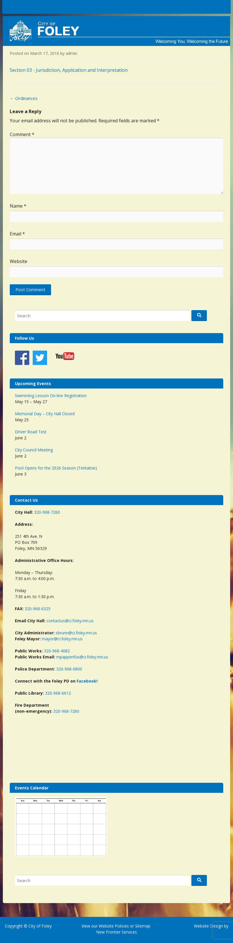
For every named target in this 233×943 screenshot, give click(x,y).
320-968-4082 (57, 651)
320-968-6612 (58, 693)
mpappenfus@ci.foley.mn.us (82, 657)
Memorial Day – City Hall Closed (45, 413)
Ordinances (24, 98)
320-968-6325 (38, 608)
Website (18, 261)
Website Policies (114, 926)
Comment (22, 134)
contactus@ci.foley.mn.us (70, 620)
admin (71, 53)
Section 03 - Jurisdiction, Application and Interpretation (69, 70)
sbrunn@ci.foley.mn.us (76, 632)
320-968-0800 (69, 669)
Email (17, 234)
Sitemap (142, 926)
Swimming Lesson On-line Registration (51, 395)
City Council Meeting (34, 450)
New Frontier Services (116, 932)
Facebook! (87, 681)
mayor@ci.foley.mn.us (62, 638)
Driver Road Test (30, 431)
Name (18, 206)
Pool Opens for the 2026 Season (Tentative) (56, 468)
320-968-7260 (47, 512)
